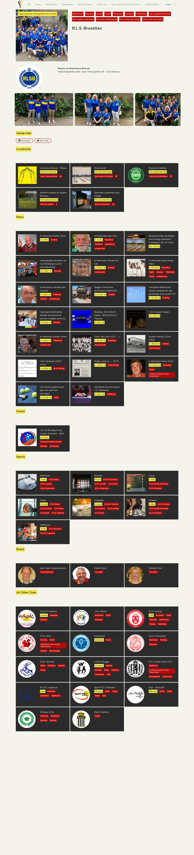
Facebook (25, 140)
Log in (168, 4)
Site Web (44, 140)
